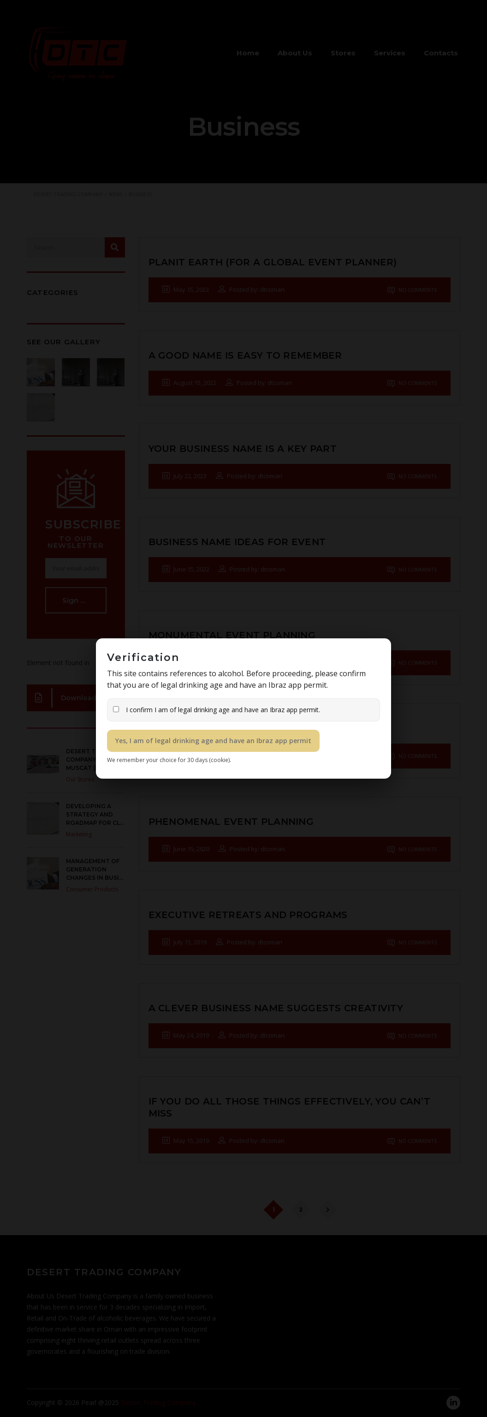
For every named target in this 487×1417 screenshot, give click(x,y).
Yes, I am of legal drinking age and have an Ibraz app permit (213, 740)
